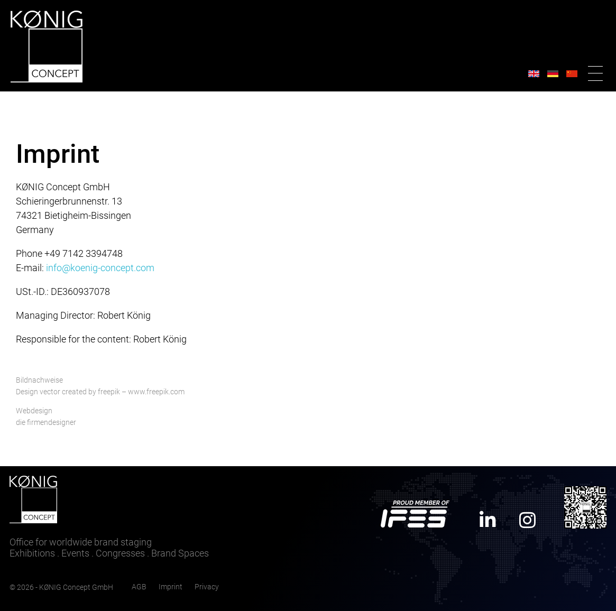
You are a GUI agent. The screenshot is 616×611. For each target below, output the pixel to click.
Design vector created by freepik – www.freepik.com (100, 391)
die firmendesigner (46, 422)
